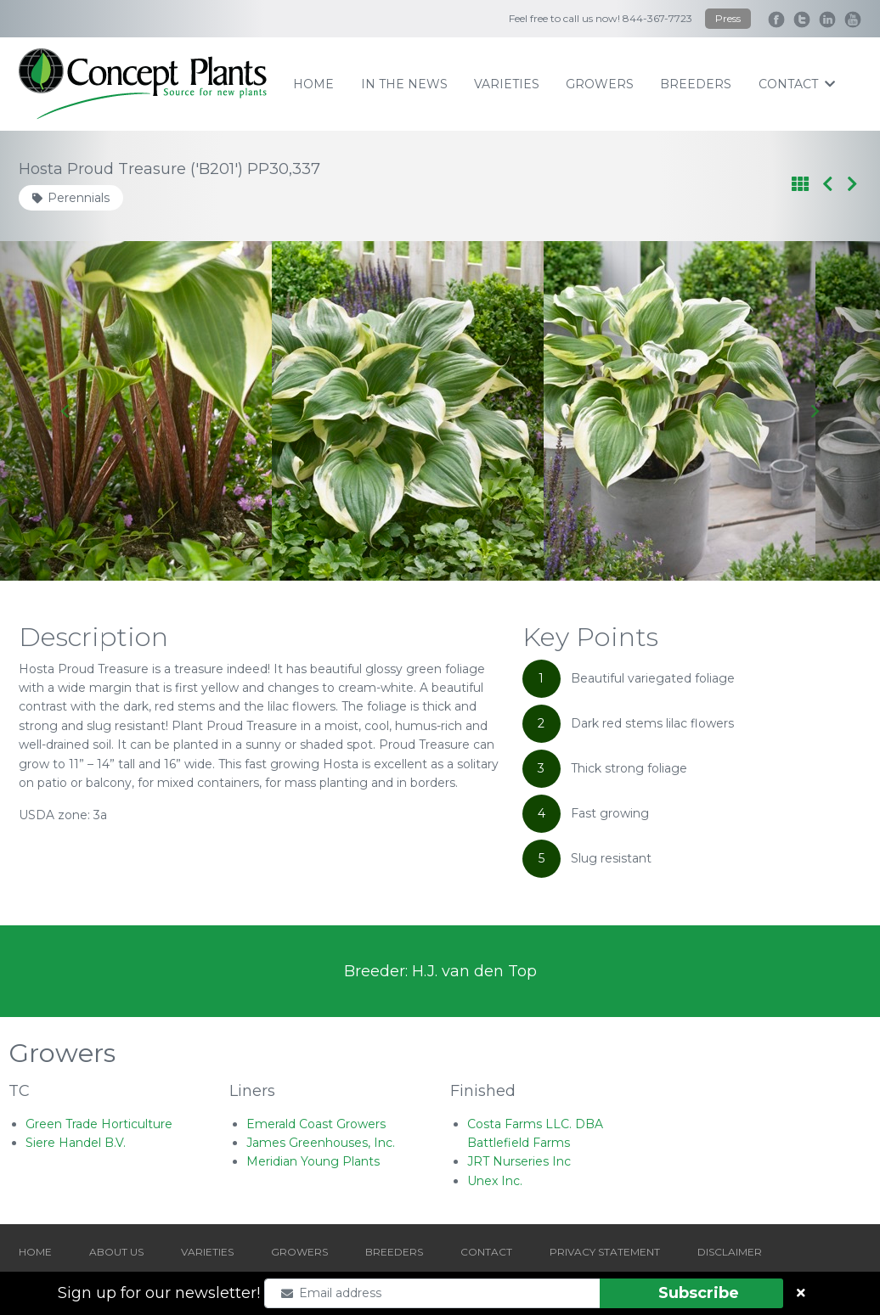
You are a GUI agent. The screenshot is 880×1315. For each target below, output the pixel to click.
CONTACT (486, 1251)
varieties (506, 84)
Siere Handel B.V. (75, 1142)
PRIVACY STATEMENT (605, 1251)
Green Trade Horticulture (98, 1124)
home (313, 84)
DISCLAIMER (729, 1251)
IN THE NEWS (404, 84)
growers (600, 84)
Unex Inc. (494, 1181)
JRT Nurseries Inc (519, 1161)
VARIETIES (207, 1251)
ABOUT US (116, 1251)
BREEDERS (394, 1251)
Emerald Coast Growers (316, 1124)
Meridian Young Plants (313, 1161)
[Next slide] (814, 411)
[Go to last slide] (66, 411)
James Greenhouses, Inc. (320, 1142)
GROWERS (299, 1251)
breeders (695, 84)
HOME (35, 1251)
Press (728, 18)
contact (797, 84)
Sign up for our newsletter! (159, 1293)
